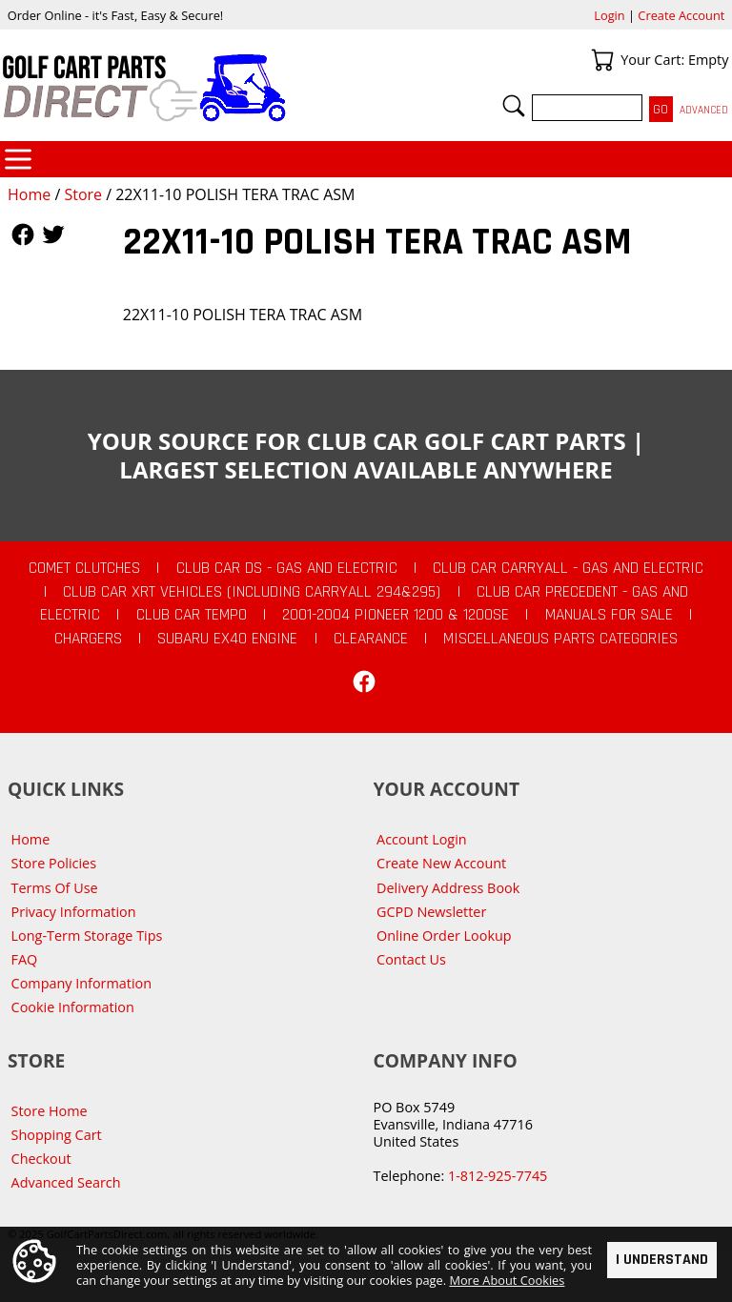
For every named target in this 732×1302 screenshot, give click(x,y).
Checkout (41, 1158)
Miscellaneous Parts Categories (560, 638)
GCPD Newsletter (431, 912)
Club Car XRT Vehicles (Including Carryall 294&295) (251, 591)
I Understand (662, 1260)
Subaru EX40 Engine (227, 638)
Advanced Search (66, 1182)
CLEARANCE (371, 638)
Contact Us (411, 959)
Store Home (49, 1111)
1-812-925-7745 (497, 1176)
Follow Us (23, 234)
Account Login (421, 839)
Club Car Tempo (191, 614)
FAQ (24, 959)
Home (29, 194)
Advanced (704, 110)
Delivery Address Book (447, 888)
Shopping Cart (56, 1135)
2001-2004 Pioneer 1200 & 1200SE (395, 614)
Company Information (81, 983)
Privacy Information (73, 912)
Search (513, 106)
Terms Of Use (54, 888)
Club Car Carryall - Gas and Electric (568, 568)
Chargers (88, 638)
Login (609, 15)
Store (83, 194)
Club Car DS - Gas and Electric (286, 568)
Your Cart (602, 60)
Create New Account (441, 863)
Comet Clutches (84, 568)
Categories (18, 159)
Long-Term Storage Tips (87, 935)
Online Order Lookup (444, 935)
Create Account (681, 15)
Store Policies (53, 863)
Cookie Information (72, 1007)
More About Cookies (506, 1280)
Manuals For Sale (609, 614)
